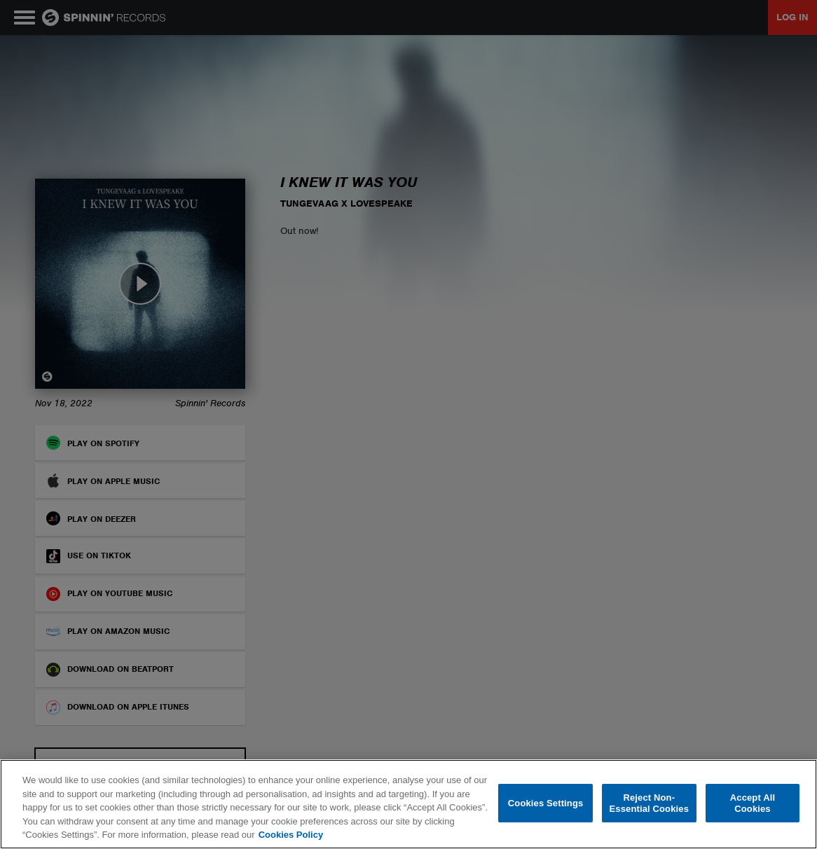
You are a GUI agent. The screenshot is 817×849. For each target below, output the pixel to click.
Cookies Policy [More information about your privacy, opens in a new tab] (291, 834)
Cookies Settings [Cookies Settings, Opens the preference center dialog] (546, 803)
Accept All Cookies (752, 803)
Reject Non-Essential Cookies (649, 803)
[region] (408, 804)
